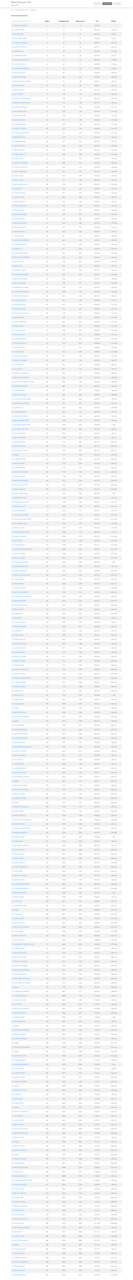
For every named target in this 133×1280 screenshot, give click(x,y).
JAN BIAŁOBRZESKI (20, 768)
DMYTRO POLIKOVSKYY (21, 377)
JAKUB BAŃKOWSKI (20, 893)
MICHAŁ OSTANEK (20, 553)
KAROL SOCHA (18, 158)
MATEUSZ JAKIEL (19, 1266)
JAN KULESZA (18, 369)
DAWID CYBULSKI (19, 862)
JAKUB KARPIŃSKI (20, 304)
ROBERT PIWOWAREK (21, 472)
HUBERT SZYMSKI (20, 661)
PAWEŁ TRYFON (19, 1146)
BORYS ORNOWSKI (20, 283)
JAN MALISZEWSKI (20, 1159)
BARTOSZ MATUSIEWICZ (22, 1227)
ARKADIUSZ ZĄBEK (20, 1034)
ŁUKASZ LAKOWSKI (20, 395)
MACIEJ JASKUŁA (19, 1077)
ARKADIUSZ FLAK (19, 506)
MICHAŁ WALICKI (19, 1253)
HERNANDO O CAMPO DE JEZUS (24, 944)
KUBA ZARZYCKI (19, 85)
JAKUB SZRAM (18, 34)
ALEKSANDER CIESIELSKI (22, 884)
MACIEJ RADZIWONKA (21, 734)
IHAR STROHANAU (20, 1249)
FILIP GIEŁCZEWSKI (20, 1000)
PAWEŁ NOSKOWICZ (20, 206)
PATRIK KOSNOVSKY (20, 1184)
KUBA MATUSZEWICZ (21, 738)
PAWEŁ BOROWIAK (20, 536)
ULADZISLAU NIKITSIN (21, 429)
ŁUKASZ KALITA (19, 918)
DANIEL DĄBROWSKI (20, 571)
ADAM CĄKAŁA (18, 841)
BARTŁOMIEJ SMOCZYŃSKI (22, 519)
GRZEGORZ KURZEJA (21, 1206)
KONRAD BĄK (18, 613)
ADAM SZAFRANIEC (20, 214)
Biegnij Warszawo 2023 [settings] (21, 10)
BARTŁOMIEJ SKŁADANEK (22, 983)
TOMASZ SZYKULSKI (20, 167)
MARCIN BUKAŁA (19, 90)
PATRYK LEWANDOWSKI (21, 1030)
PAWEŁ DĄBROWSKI (20, 729)
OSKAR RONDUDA (19, 309)
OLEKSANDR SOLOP (20, 1176)
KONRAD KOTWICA (20, 1202)
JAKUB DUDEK (18, 871)
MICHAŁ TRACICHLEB (20, 961)
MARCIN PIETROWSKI (21, 605)
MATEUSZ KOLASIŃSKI (21, 1240)
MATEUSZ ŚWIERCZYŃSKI (22, 81)
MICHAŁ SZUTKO (19, 923)
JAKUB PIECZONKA (20, 116)
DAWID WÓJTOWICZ (20, 798)
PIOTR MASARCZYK (20, 343)
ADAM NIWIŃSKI (19, 854)
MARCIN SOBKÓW (19, 1275)
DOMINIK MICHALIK (20, 124)
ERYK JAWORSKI (19, 1215)
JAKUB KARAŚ (18, 1116)
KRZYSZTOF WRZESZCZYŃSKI (24, 382)
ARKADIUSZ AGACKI (20, 498)
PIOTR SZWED (18, 94)
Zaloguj (117, 3)
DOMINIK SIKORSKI (20, 459)
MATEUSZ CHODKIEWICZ (22, 717)
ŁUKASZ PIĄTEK (19, 261)
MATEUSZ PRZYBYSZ (21, 450)
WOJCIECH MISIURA (20, 974)
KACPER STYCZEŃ (20, 270)
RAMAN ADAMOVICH (20, 25)
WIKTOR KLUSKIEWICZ (21, 592)
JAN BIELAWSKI (19, 236)
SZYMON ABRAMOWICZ (21, 68)
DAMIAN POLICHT (19, 154)
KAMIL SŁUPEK (18, 176)
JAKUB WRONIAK (19, 390)
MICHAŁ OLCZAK (19, 528)
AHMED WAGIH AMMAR (21, 991)
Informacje (97, 3)
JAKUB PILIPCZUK (19, 146)
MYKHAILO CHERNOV (21, 966)
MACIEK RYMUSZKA (20, 957)
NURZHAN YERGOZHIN (21, 562)
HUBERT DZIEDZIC (19, 674)
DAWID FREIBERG (19, 219)
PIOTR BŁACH (18, 365)
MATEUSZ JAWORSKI (21, 1129)
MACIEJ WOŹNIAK (19, 794)
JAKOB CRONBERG (20, 510)
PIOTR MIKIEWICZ (19, 1021)
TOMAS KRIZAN (19, 197)
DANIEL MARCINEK (20, 442)
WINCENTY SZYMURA (21, 416)
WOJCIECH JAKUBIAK (21, 163)
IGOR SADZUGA (19, 1210)
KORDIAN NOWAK (19, 468)
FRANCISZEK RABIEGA (21, 888)
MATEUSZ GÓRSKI (20, 437)
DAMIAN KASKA (19, 317)
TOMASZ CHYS (19, 635)
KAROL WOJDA (18, 180)
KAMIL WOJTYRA (19, 824)
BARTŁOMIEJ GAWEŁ (20, 523)
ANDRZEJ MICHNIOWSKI (21, 403)
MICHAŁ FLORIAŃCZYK (21, 1111)
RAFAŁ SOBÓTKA (19, 1270)
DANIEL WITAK (18, 699)
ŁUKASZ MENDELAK (20, 1013)
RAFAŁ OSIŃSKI (19, 1069)
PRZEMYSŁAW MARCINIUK (22, 678)
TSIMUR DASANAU (20, 545)
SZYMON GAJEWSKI (20, 996)
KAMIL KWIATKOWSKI (21, 785)
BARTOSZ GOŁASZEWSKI (22, 98)
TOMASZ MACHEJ (20, 330)
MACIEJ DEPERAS (19, 347)
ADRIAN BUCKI (18, 407)
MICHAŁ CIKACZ (19, 1223)
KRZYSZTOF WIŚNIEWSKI (22, 257)
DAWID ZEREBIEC (19, 880)
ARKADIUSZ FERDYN (20, 1090)
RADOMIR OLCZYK (20, 137)
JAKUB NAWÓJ (18, 931)
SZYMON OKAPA (19, 850)
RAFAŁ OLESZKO (19, 334)
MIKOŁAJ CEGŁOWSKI (21, 279)
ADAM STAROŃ (19, 764)
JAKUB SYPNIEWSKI (20, 171)
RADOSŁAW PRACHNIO (21, 420)
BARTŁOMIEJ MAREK (20, 38)
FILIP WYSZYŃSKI (19, 622)
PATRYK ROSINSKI (20, 446)
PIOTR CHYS (18, 901)
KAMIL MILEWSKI (19, 1163)
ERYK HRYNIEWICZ (20, 433)
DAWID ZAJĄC (18, 266)
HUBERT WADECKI (20, 588)
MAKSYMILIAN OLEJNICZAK (23, 747)
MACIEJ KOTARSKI (20, 686)
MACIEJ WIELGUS (19, 940)
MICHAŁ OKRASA (19, 231)
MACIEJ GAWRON (19, 558)
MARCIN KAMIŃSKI (20, 712)
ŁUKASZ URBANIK (19, 120)
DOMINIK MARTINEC (20, 1257)
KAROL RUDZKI (18, 1124)
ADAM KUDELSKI (19, 704)
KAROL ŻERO (18, 1099)
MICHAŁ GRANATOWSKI (21, 532)
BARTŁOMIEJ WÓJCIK (21, 184)
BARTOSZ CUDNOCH (20, 875)
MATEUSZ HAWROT (20, 751)
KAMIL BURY (18, 1094)
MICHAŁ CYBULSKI (20, 935)
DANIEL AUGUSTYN (20, 953)
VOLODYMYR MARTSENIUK (22, 399)
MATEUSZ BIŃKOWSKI (21, 1167)
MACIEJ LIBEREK (19, 897)
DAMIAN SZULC (19, 51)
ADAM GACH (18, 1232)
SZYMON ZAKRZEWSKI (21, 274)
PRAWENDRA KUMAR (21, 386)
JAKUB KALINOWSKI (20, 223)
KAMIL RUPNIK (18, 326)
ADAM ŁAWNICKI (19, 463)
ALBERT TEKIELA (19, 579)
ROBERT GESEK (19, 1189)
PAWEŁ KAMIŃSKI (19, 652)
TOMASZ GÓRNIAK (20, 682)
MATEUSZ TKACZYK (20, 47)
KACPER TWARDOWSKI (21, 292)
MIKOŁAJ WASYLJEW (20, 1219)
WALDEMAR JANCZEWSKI (22, 425)
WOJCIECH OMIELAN (20, 43)
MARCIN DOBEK (19, 811)
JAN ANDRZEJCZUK (20, 111)
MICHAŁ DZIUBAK (19, 476)
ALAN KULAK (18, 914)
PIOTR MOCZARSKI (20, 644)
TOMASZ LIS (18, 188)
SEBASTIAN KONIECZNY (21, 240)
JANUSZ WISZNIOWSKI (21, 515)
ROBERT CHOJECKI (20, 128)
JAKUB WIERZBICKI (20, 755)
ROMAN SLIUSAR (19, 948)
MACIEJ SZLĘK (18, 695)
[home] (12, 10)
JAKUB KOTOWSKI (20, 648)
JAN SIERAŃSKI (19, 210)
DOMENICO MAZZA (20, 1060)
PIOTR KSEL (18, 618)
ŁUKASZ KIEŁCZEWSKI (21, 253)
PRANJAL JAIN (18, 1197)
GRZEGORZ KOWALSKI (21, 296)
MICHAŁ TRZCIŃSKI (20, 656)
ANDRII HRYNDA (19, 665)
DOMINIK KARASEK (20, 141)
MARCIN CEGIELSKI (20, 601)
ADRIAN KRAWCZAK (20, 55)
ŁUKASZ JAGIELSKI (20, 772)
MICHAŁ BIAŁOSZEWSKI (21, 777)
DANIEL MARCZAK (19, 639)
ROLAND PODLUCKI (20, 77)
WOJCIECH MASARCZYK (22, 133)
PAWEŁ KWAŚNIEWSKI (21, 1262)
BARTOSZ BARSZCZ (20, 227)
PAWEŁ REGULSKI (19, 73)
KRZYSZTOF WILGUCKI (21, 313)
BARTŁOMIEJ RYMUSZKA (22, 978)
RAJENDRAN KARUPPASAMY (23, 1180)
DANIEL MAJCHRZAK (20, 832)
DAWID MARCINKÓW (20, 339)
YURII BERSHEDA (19, 150)
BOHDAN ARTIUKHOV (21, 1150)
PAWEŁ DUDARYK (19, 489)
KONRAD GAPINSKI (20, 412)
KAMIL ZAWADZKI (19, 815)
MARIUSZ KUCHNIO (20, 1056)
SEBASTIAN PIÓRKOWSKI (22, 1047)
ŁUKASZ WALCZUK (20, 64)
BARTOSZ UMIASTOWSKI (22, 103)
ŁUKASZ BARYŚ (19, 1120)
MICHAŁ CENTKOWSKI (21, 1133)
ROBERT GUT (18, 249)
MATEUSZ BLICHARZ (20, 905)
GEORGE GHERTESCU (21, 867)
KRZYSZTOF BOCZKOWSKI (22, 820)
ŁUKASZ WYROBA (19, 193)
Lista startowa (107, 3)
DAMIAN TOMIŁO (19, 837)
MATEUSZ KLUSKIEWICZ (21, 1008)
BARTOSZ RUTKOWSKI (21, 807)
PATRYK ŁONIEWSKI (20, 1081)
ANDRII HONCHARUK (20, 1038)
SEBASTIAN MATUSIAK (21, 669)
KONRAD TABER (19, 30)
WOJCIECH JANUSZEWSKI (22, 828)
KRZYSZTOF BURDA (20, 360)
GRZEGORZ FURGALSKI (21, 927)
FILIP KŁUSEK (18, 541)
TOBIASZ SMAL (19, 352)
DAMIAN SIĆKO (18, 691)
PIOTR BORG (18, 1004)
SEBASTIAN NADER (20, 322)
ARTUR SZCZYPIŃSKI (20, 356)
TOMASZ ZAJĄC (19, 1236)
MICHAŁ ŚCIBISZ (19, 609)
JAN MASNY (18, 631)
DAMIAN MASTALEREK (21, 287)
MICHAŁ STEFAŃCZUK (21, 485)
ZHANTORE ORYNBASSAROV (23, 549)
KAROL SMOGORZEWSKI (22, 970)
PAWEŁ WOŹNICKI (19, 201)
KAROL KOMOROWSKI (21, 493)
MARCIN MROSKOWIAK (21, 60)
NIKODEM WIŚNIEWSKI (21, 480)
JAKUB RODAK (18, 1172)
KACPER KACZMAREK (21, 107)
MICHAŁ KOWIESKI (20, 1193)
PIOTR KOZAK (18, 759)
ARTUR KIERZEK (19, 583)
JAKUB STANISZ (19, 725)
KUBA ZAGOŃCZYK (20, 300)
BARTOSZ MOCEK (19, 742)
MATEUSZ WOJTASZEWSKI (22, 596)
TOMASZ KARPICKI (20, 626)
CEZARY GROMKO (20, 1073)
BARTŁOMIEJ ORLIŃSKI (21, 845)
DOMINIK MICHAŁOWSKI (21, 502)
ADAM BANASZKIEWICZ (21, 1064)
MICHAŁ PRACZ (19, 858)
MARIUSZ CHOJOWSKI (21, 373)
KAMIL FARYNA (19, 1103)
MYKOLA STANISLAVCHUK (22, 575)
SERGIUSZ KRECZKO (20, 244)
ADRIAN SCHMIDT (19, 1017)
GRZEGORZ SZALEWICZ (21, 790)
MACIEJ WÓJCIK (19, 1137)
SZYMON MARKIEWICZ (21, 566)
